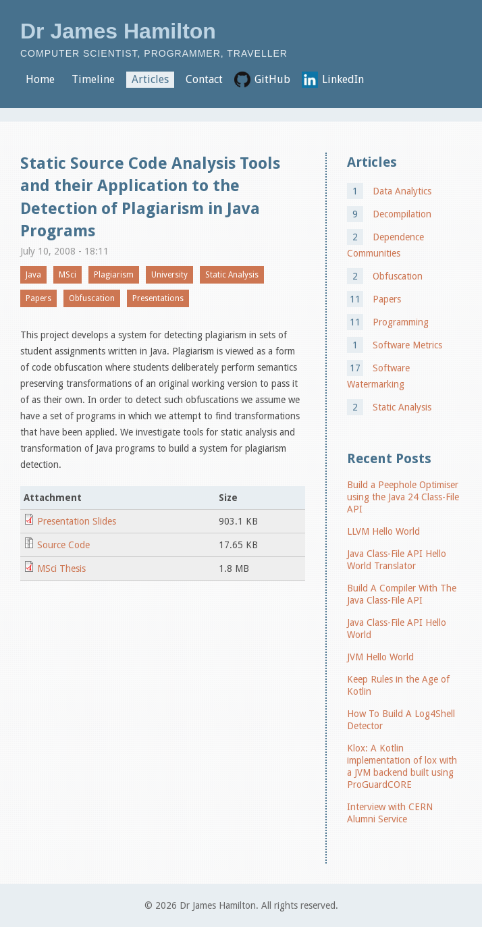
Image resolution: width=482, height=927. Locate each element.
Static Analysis (232, 275)
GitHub (272, 79)
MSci (67, 275)
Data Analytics (402, 191)
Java (33, 275)
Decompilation (402, 214)
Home (40, 79)
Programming (401, 322)
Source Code (63, 544)
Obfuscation (92, 298)
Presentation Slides (76, 521)
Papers (38, 298)
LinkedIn (343, 79)
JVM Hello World (380, 657)
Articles (150, 79)
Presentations (158, 298)
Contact (204, 79)
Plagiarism (114, 275)
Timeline (93, 79)
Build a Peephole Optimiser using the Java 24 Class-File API (403, 496)
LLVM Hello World (383, 531)
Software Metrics (407, 345)
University (169, 275)
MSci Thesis (61, 568)
